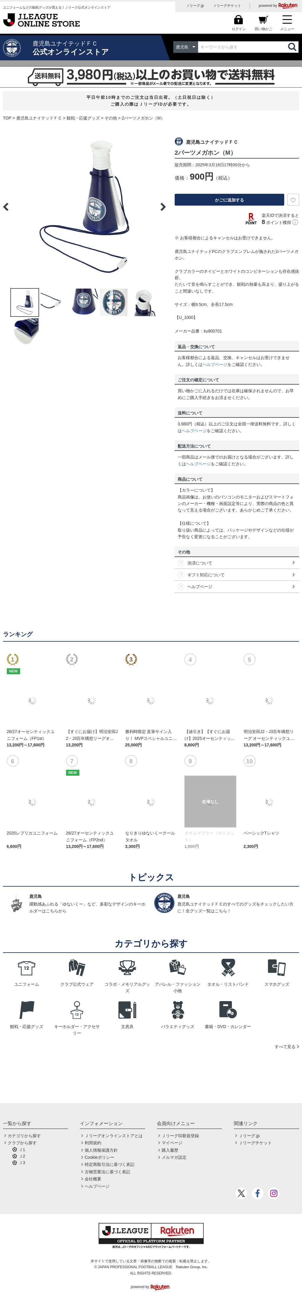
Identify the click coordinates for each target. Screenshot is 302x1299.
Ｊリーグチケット (227, 6)
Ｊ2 (22, 1156)
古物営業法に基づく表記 (107, 1171)
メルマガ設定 (174, 1157)
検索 (292, 47)
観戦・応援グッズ (83, 118)
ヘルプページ (215, 364)
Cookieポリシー (99, 1157)
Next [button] (163, 207)
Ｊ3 (22, 1162)
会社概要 (93, 1179)
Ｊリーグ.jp (195, 6)
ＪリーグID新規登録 (180, 1135)
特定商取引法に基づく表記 (109, 1164)
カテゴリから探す (24, 1135)
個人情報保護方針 (101, 1150)
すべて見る (285, 1046)
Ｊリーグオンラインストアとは (114, 1135)
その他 (111, 118)
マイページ (172, 1142)
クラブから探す (22, 1142)
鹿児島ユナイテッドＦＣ (39, 118)
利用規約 (93, 1142)
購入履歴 (170, 1150)
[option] (84, 207)
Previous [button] (5, 207)
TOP (7, 118)
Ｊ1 (22, 1149)
